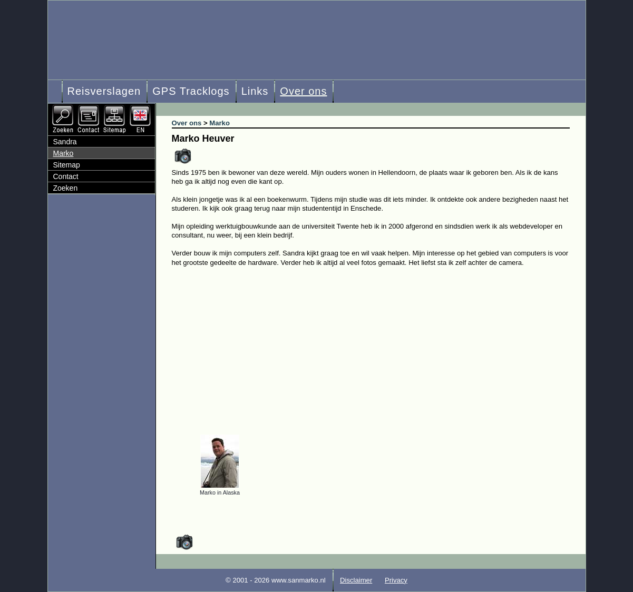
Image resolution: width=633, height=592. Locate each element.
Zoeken (65, 188)
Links (255, 91)
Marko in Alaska (220, 492)
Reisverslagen (104, 91)
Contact (66, 176)
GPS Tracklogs (190, 91)
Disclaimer (356, 580)
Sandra (65, 141)
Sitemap (66, 165)
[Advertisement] (379, 346)
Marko (63, 153)
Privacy (396, 580)
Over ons (303, 91)
